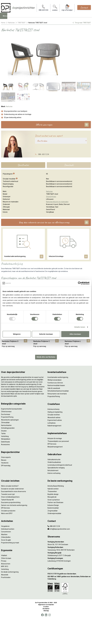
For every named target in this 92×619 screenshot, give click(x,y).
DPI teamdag (5, 465)
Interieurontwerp (53, 409)
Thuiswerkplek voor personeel (58, 441)
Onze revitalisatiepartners (10, 497)
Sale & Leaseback (54, 388)
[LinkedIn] (46, 615)
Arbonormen (5, 564)
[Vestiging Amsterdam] (69, 542)
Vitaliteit (4, 555)
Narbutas (11, 23)
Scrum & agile (6, 540)
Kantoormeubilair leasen (56, 385)
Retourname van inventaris (57, 394)
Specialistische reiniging (56, 468)
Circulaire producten (8, 511)
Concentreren (6, 532)
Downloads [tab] (69, 165)
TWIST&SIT (22, 23)
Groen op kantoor (54, 500)
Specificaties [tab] (23, 165)
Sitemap (46, 610)
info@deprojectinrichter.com (59, 529)
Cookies (46, 606)
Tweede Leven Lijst (8, 494)
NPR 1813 (4, 566)
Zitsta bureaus (6, 411)
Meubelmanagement (55, 447)
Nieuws (3, 460)
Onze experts (6, 457)
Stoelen (4, 431)
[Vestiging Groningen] (69, 558)
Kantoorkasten (6, 425)
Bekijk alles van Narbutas (46, 357)
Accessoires (5, 444)
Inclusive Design (53, 505)
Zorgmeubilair (53, 511)
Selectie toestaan (46, 334)
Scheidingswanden (8, 428)
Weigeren (17, 334)
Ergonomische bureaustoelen (11, 409)
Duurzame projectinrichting (10, 502)
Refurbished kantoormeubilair (58, 391)
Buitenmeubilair (53, 508)
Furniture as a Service (55, 383)
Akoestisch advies (54, 417)
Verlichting (5, 436)
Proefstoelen (5, 577)
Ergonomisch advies (55, 420)
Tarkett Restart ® (7, 500)
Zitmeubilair (5, 422)
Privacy (3, 561)
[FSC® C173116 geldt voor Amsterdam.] (69, 574)
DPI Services (52, 444)
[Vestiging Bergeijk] (69, 553)
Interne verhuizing (54, 473)
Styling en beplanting (55, 412)
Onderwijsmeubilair (54, 513)
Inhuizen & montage (55, 438)
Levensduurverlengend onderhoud (60, 465)
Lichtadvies (52, 423)
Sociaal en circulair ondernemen (12, 489)
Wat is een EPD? (6, 513)
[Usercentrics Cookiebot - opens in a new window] (79, 283)
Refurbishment (53, 470)
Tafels (3, 433)
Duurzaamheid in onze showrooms (13, 491)
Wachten (4, 534)
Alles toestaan (75, 334)
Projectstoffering (7, 417)
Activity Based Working (56, 486)
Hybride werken (53, 489)
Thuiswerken (52, 491)
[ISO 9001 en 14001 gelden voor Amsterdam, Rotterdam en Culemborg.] (69, 577)
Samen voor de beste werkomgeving (14, 505)
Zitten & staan (6, 558)
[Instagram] (49, 615)
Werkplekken (5, 439)
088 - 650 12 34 (43, 154)
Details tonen (79, 327)
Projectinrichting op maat (10, 543)
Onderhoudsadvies (54, 462)
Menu (5, 17)
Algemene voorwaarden (46, 604)
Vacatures (4, 463)
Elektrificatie (5, 442)
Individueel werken (7, 529)
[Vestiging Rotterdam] (69, 547)
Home (3, 23)
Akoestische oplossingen (10, 420)
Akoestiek (4, 575)
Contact (84, 7)
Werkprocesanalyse (54, 380)
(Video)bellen (6, 537)
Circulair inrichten (54, 415)
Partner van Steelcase (55, 502)
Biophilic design (53, 494)
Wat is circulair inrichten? (10, 486)
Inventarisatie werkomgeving (58, 377)
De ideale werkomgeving (10, 572)
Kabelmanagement (54, 426)
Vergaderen (5, 526)
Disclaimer (46, 608)
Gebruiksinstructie (54, 459)
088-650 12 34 (54, 526)
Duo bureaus (5, 414)
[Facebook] (42, 615)
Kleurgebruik (52, 497)
